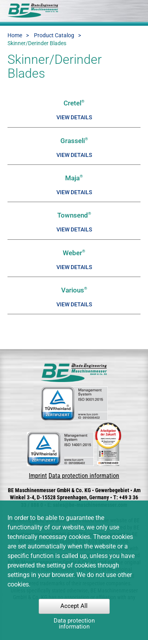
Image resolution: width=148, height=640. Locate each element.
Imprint (38, 476)
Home (14, 35)
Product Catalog (54, 35)
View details (74, 117)
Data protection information (84, 476)
